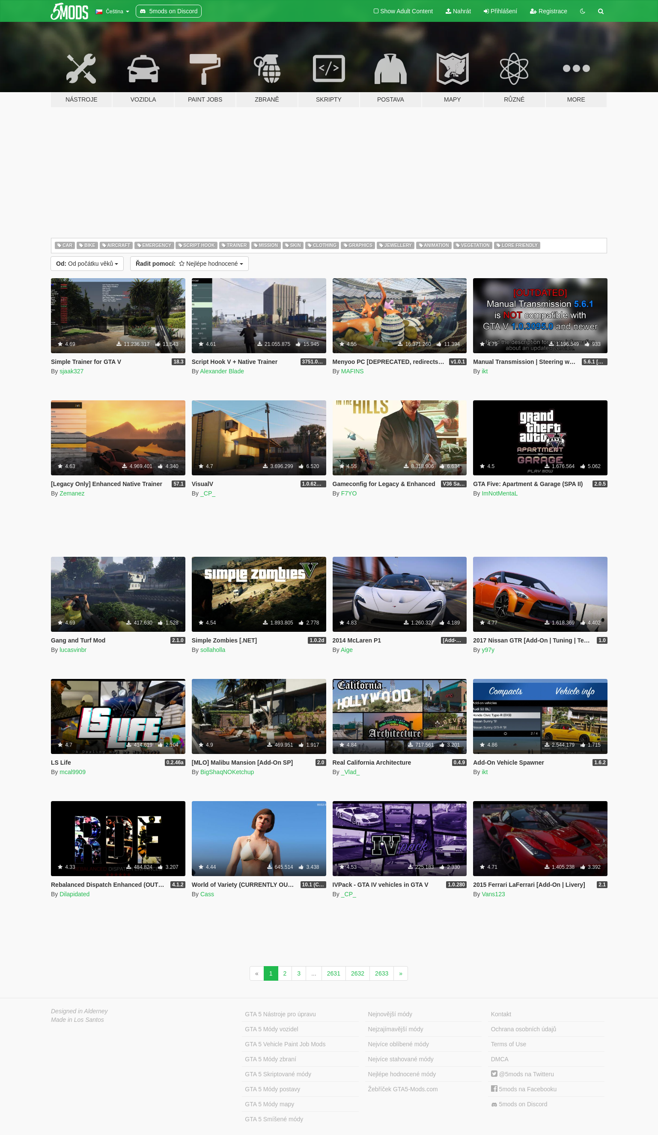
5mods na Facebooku (524, 1089)
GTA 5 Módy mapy (269, 1104)
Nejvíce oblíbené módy (398, 1044)
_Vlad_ (350, 772)
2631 (333, 973)
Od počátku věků (87, 263)
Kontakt (501, 1014)
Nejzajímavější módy (395, 1029)
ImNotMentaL (500, 493)
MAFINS (352, 371)
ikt (485, 371)
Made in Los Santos (77, 1019)
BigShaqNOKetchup (227, 772)
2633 (381, 973)
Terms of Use (508, 1044)
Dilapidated (74, 894)
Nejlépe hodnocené (189, 263)
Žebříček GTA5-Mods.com (403, 1089)
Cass (207, 894)
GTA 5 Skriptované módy (278, 1074)
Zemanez (72, 493)
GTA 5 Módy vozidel (271, 1029)
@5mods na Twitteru (522, 1074)
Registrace (548, 11)
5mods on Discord (519, 1104)
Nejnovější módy (390, 1014)
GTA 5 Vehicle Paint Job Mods (285, 1044)
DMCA (500, 1059)
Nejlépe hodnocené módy (402, 1074)
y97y (488, 649)
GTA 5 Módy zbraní (270, 1059)
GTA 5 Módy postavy (272, 1089)
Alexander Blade (222, 371)
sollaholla (212, 649)
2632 (357, 973)
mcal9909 (73, 772)
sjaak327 (71, 371)
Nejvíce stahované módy (401, 1059)
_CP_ (207, 493)
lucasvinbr (73, 649)
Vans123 (493, 894)
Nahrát (458, 11)
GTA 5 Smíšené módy (274, 1119)
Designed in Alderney (79, 1011)
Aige (347, 649)
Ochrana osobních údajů (524, 1029)
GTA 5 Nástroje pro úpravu (280, 1014)
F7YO (349, 493)
